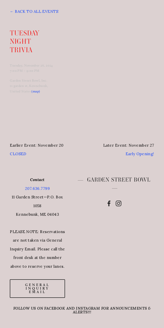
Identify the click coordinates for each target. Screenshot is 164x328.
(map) (35, 91)
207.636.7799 (37, 188)
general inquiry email (37, 288)
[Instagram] (119, 203)
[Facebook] (109, 203)
